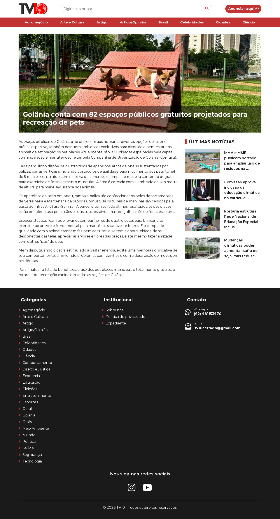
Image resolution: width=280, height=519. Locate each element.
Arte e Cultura (72, 22)
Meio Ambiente (36, 428)
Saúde (28, 448)
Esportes (30, 402)
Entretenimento (37, 395)
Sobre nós (114, 310)
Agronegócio (36, 22)
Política (29, 441)
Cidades (223, 22)
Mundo (29, 435)
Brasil (163, 22)
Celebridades (192, 22)
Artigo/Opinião (133, 22)
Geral (27, 409)
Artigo (102, 22)
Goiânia (29, 415)
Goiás (27, 422)
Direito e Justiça (36, 369)
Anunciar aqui (243, 9)
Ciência (249, 22)
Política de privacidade (125, 317)
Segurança (32, 455)
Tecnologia (32, 461)
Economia (31, 376)
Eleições (30, 389)
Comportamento (37, 363)
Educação (31, 382)
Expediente (116, 323)
